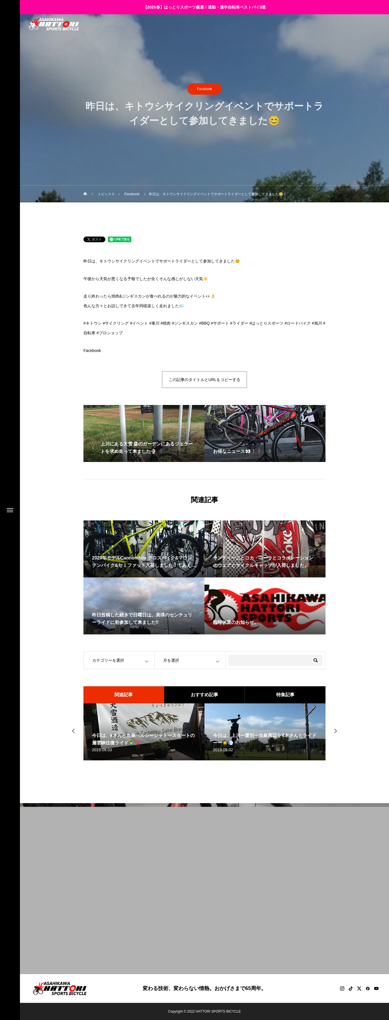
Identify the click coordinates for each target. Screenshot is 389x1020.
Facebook (204, 89)
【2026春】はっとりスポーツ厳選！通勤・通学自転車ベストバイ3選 (204, 7)
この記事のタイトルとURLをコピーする (204, 379)
